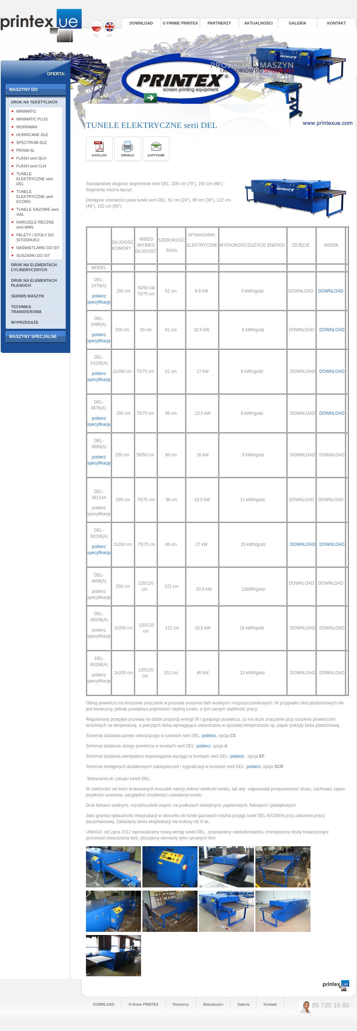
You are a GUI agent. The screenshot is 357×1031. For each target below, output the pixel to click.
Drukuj (127, 155)
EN (109, 29)
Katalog (99, 155)
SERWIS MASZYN (27, 296)
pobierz (208, 735)
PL (96, 29)
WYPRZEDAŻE (24, 322)
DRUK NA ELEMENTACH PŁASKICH (34, 283)
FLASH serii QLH (31, 158)
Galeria (298, 23)
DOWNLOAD (141, 23)
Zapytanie (155, 155)
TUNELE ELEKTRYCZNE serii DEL (34, 179)
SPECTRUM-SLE (31, 142)
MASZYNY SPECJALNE (33, 336)
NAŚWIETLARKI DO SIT (38, 248)
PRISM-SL (25, 150)
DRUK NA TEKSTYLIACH (34, 102)
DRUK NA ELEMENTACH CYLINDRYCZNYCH (34, 267)
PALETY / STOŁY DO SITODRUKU (35, 237)
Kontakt (336, 23)
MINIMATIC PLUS (32, 119)
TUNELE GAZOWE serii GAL (37, 211)
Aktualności (258, 23)
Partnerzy (219, 23)
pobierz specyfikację (98, 379)
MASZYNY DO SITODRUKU (23, 92)
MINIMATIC (26, 111)
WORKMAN (26, 127)
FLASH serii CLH (31, 166)
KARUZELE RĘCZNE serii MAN (35, 224)
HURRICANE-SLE (32, 135)
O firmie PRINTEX (180, 23)
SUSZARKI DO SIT (33, 255)
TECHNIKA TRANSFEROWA (26, 309)
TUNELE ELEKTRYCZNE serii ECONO (34, 196)
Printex (41, 25)
